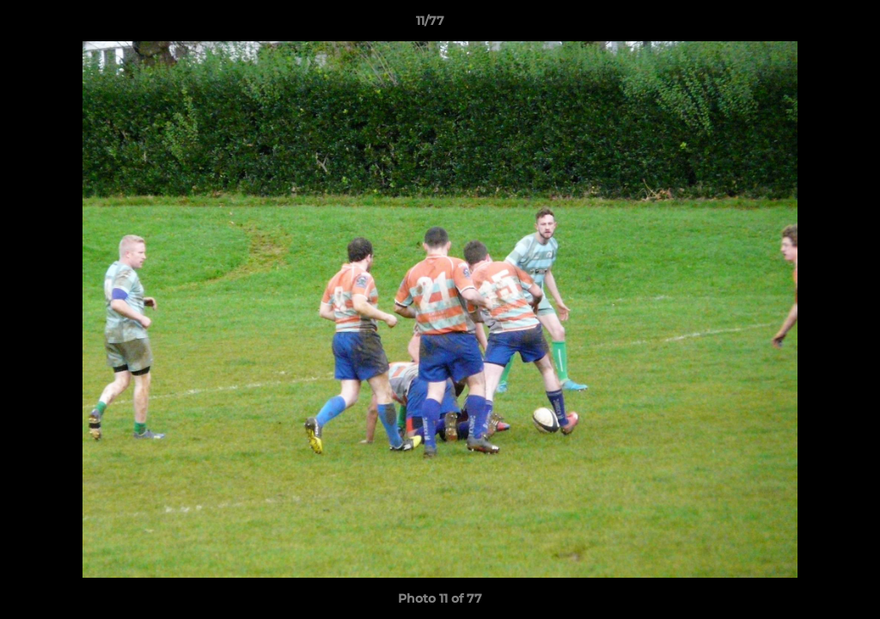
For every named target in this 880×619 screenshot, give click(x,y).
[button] (808, 25)
